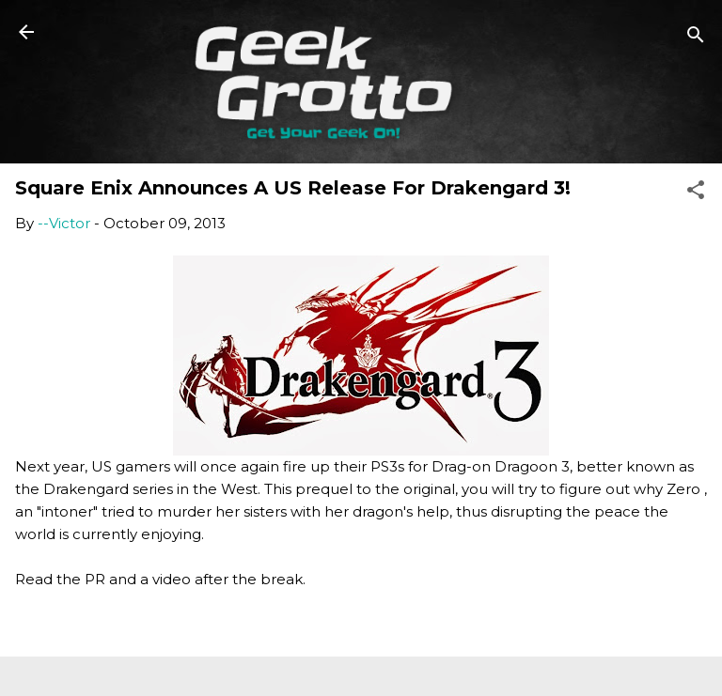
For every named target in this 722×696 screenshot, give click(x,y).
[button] (695, 193)
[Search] (695, 38)
